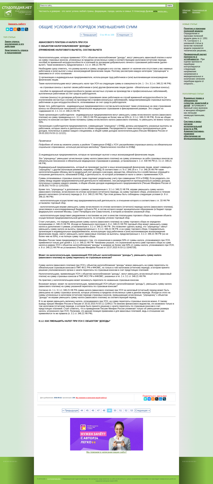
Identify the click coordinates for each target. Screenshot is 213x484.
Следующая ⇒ (124, 35)
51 (120, 410)
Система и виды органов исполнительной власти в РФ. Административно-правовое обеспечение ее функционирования (194, 130)
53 (131, 410)
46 (93, 410)
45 (87, 410)
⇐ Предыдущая (88, 35)
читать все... (163, 11)
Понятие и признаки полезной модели (194, 29)
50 (115, 410)
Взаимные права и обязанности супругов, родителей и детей (196, 102)
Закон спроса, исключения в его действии (14, 44)
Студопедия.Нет (54, 478)
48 (104, 410)
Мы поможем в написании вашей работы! (91, 397)
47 (98, 410)
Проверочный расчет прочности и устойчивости (195, 56)
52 (126, 410)
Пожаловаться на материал (199, 11)
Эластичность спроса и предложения (16, 51)
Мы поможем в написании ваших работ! (106, 452)
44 (82, 410)
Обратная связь (186, 11)
